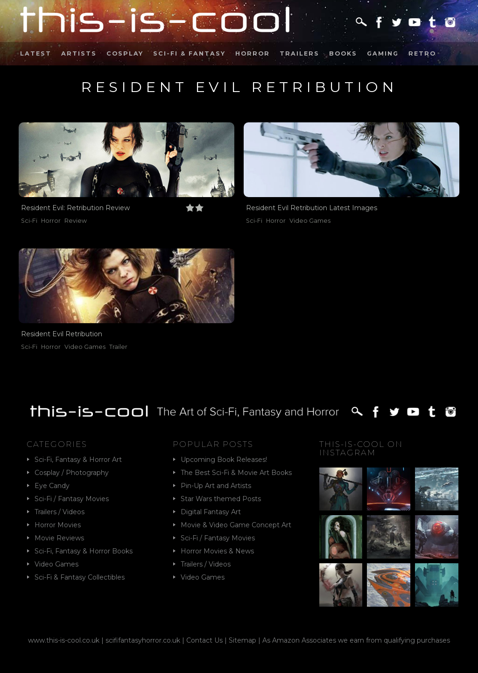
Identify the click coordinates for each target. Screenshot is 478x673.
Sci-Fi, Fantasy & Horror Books (84, 551)
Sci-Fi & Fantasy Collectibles (80, 577)
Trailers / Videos (59, 512)
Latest (35, 53)
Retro (422, 53)
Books (343, 53)
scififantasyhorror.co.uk (142, 640)
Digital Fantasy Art (211, 512)
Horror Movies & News (217, 551)
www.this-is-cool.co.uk (63, 640)
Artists (79, 53)
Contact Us (204, 640)
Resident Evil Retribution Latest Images (311, 208)
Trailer (118, 346)
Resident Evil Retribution (61, 334)
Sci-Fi (29, 220)
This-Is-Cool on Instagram (361, 448)
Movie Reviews (59, 538)
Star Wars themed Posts (221, 499)
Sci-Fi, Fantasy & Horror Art (78, 459)
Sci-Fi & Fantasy (189, 53)
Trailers (299, 53)
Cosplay (124, 53)
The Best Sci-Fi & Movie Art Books (236, 472)
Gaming (383, 53)
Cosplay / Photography (72, 472)
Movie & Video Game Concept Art (236, 525)
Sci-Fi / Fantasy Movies (72, 499)
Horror (252, 53)
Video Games (309, 220)
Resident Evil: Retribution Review (75, 208)
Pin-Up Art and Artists (216, 486)
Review (75, 220)
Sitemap (242, 640)
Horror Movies (58, 525)
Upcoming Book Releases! (224, 459)
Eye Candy (52, 486)
